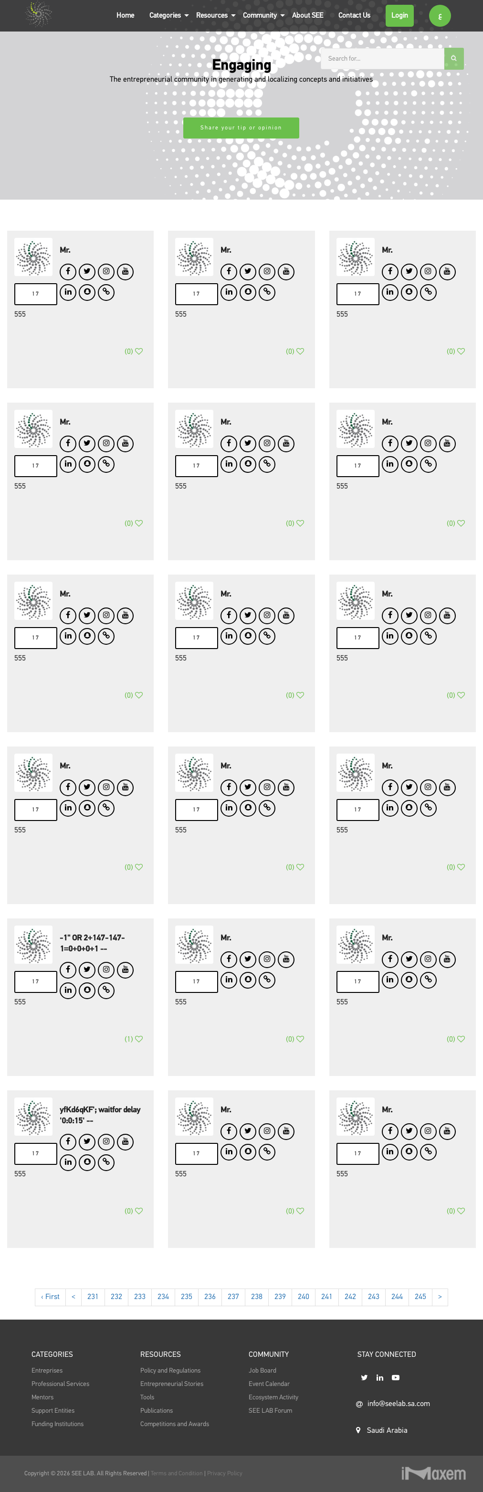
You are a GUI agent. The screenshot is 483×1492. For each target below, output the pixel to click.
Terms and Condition (177, 1474)
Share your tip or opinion (241, 128)
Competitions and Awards (174, 1441)
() (134, 360)
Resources (212, 15)
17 (36, 294)
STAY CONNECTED (386, 1373)
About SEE (307, 15)
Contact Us (354, 15)
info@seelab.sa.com (393, 1433)
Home (125, 15)
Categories (165, 15)
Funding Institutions (58, 1441)
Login (399, 15)
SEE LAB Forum (270, 1427)
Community (260, 15)
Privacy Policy (224, 1474)
